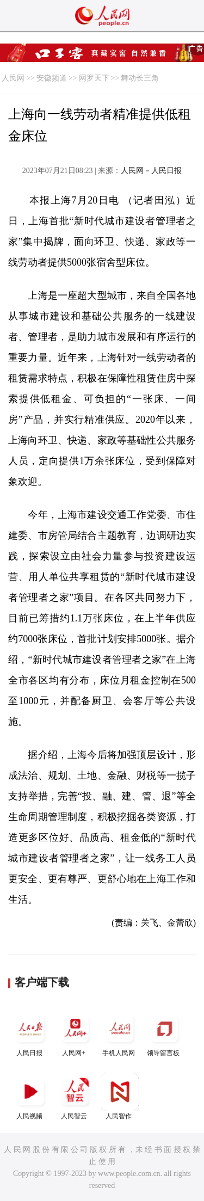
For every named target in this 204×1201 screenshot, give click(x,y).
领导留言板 (164, 1033)
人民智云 (75, 1096)
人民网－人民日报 (151, 171)
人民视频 (30, 1096)
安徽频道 (51, 78)
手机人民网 (120, 1033)
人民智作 (120, 1096)
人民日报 (30, 1033)
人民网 (13, 78)
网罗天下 (94, 78)
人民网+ (75, 1033)
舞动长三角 (140, 78)
